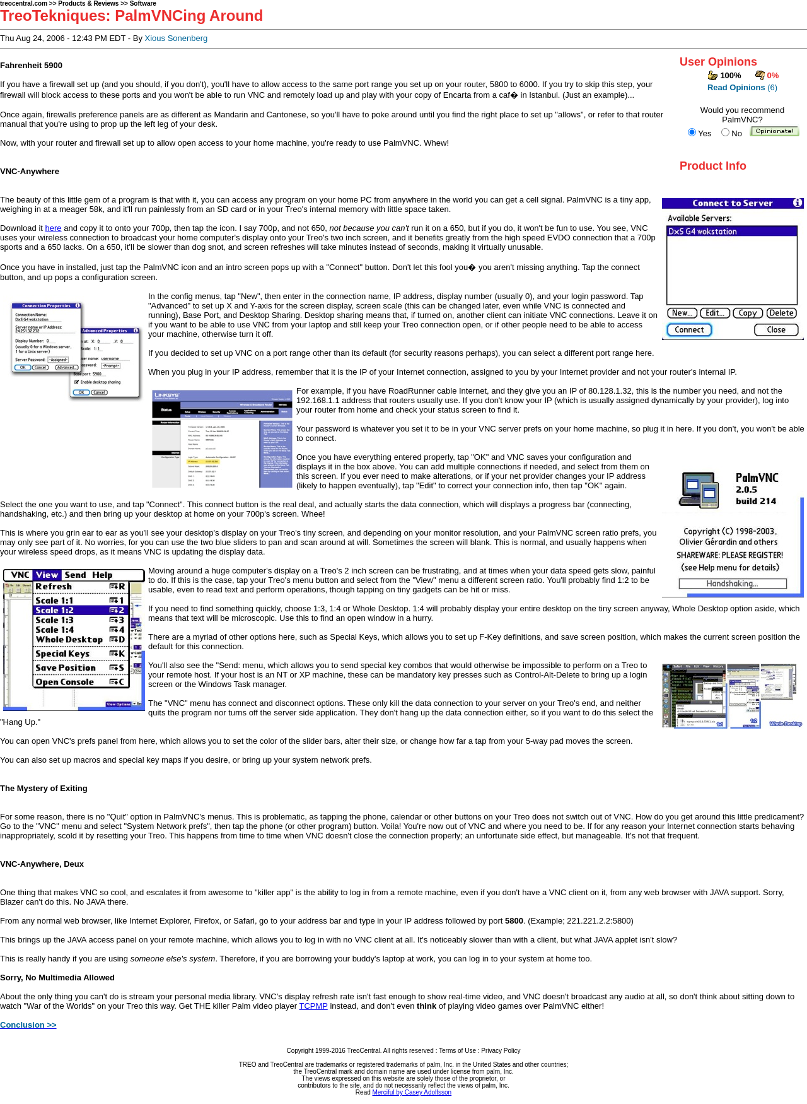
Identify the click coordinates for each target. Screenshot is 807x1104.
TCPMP (313, 1006)
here (53, 228)
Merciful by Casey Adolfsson (412, 1092)
